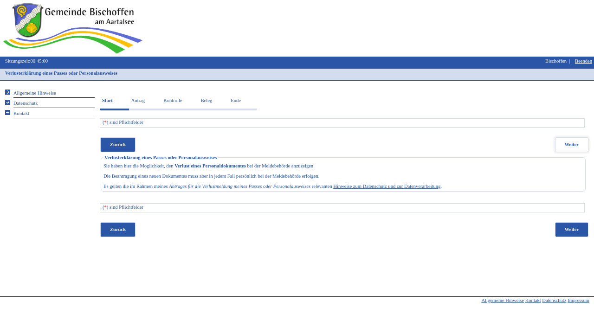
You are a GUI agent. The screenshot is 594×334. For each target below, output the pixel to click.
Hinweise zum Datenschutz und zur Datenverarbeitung (386, 186)
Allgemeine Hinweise (502, 300)
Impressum (578, 300)
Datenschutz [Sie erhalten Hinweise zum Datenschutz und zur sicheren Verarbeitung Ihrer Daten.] (25, 103)
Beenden (583, 61)
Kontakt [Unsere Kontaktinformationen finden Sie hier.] (21, 113)
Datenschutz (554, 300)
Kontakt (533, 300)
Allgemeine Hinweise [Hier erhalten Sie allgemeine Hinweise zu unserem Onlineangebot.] (34, 93)
